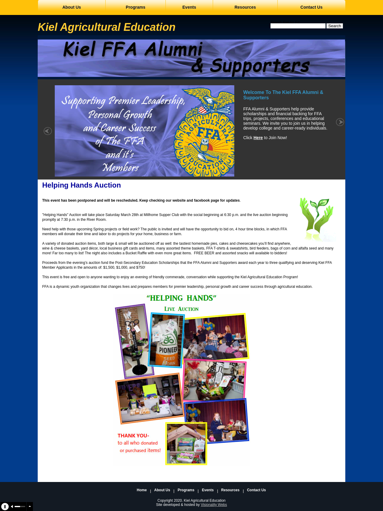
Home (142, 490)
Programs (186, 490)
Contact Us (256, 490)
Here (258, 137)
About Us (162, 490)
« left (48, 134)
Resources (230, 490)
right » (340, 134)
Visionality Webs (214, 505)
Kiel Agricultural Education (107, 27)
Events (208, 490)
